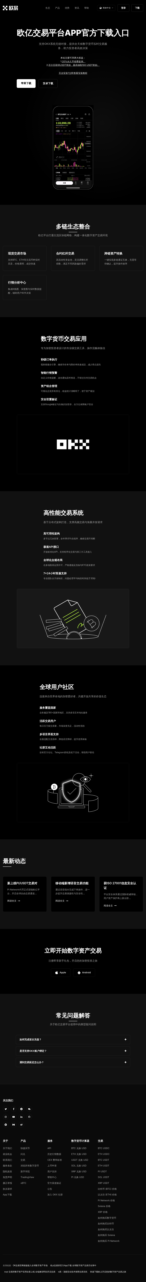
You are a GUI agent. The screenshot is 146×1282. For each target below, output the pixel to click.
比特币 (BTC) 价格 (107, 1188)
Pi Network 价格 (106, 1200)
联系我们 (7, 1159)
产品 (57, 7)
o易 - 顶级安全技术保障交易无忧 (72, 1272)
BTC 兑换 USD (78, 1148)
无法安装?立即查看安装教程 (73, 73)
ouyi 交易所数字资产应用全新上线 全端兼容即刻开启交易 (29, 1272)
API (49, 1148)
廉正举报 (7, 1183)
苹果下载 (26, 83)
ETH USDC (104, 1154)
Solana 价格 (104, 1206)
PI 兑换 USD (77, 1177)
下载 (137, 7)
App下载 (7, 1194)
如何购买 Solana (106, 1235)
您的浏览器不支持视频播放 (73, 148)
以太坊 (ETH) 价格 (107, 1194)
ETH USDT (103, 1165)
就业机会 (7, 1154)
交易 (23, 1159)
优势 (67, 7)
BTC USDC (103, 1148)
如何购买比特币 (106, 1223)
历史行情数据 (54, 1154)
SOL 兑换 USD (78, 1165)
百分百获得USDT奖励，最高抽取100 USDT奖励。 (74, 65)
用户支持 (52, 1171)
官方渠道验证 (54, 1183)
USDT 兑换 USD (79, 1159)
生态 (47, 7)
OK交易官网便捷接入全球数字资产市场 (30, 1265)
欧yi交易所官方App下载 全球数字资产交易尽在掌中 (73, 1265)
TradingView (27, 1177)
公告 (49, 1188)
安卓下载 (48, 83)
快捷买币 (25, 1148)
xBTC (23, 1183)
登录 (123, 7)
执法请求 (7, 1188)
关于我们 (7, 1148)
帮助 (86, 7)
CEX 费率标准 (54, 1159)
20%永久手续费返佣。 (74, 61)
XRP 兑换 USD (78, 1171)
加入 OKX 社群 (55, 1194)
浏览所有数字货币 (30, 1165)
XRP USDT (103, 1183)
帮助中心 (52, 1177)
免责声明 (7, 1177)
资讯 (77, 7)
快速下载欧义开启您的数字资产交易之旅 (108, 1272)
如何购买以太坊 (106, 1229)
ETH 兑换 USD (79, 1154)
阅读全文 (13, 900)
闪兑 (23, 1154)
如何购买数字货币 (107, 1217)
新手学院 (25, 1171)
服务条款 (7, 1165)
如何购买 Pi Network (108, 1240)
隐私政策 (7, 1171)
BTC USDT (103, 1159)
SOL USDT (103, 1177)
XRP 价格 (103, 1212)
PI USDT (102, 1171)
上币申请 (52, 1165)
